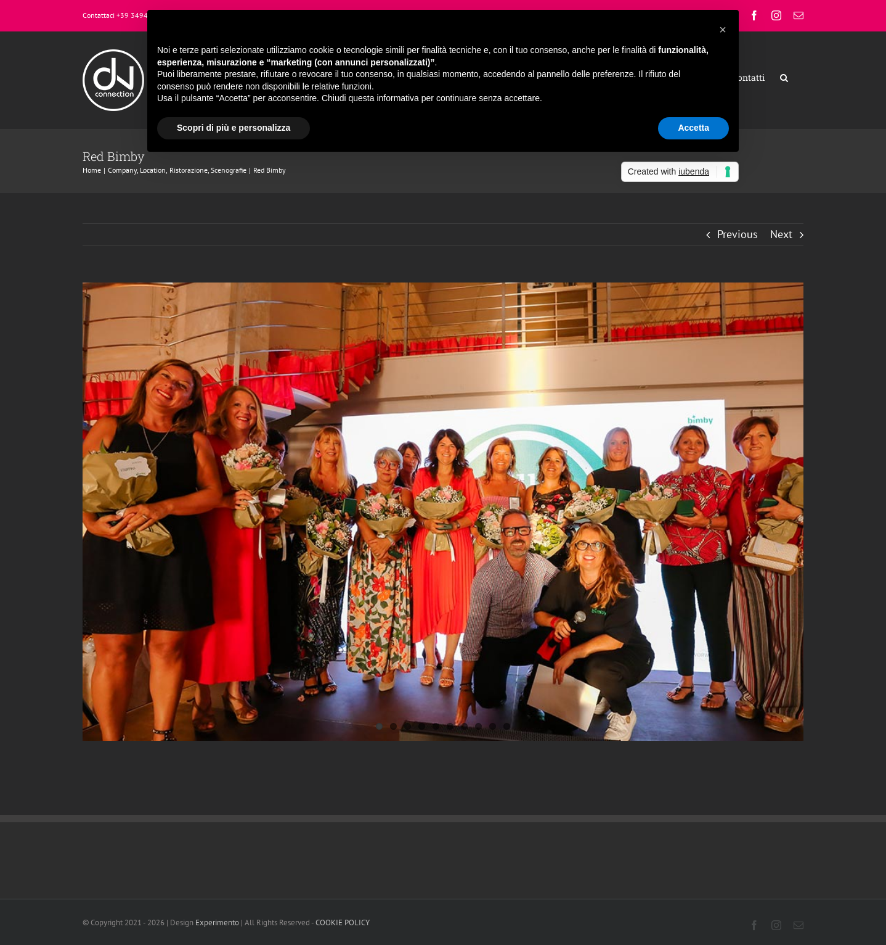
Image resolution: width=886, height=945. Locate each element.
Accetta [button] (693, 128)
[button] (784, 77)
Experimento (217, 922)
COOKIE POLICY (343, 922)
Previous (737, 234)
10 (506, 726)
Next (781, 234)
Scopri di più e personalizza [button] (233, 128)
